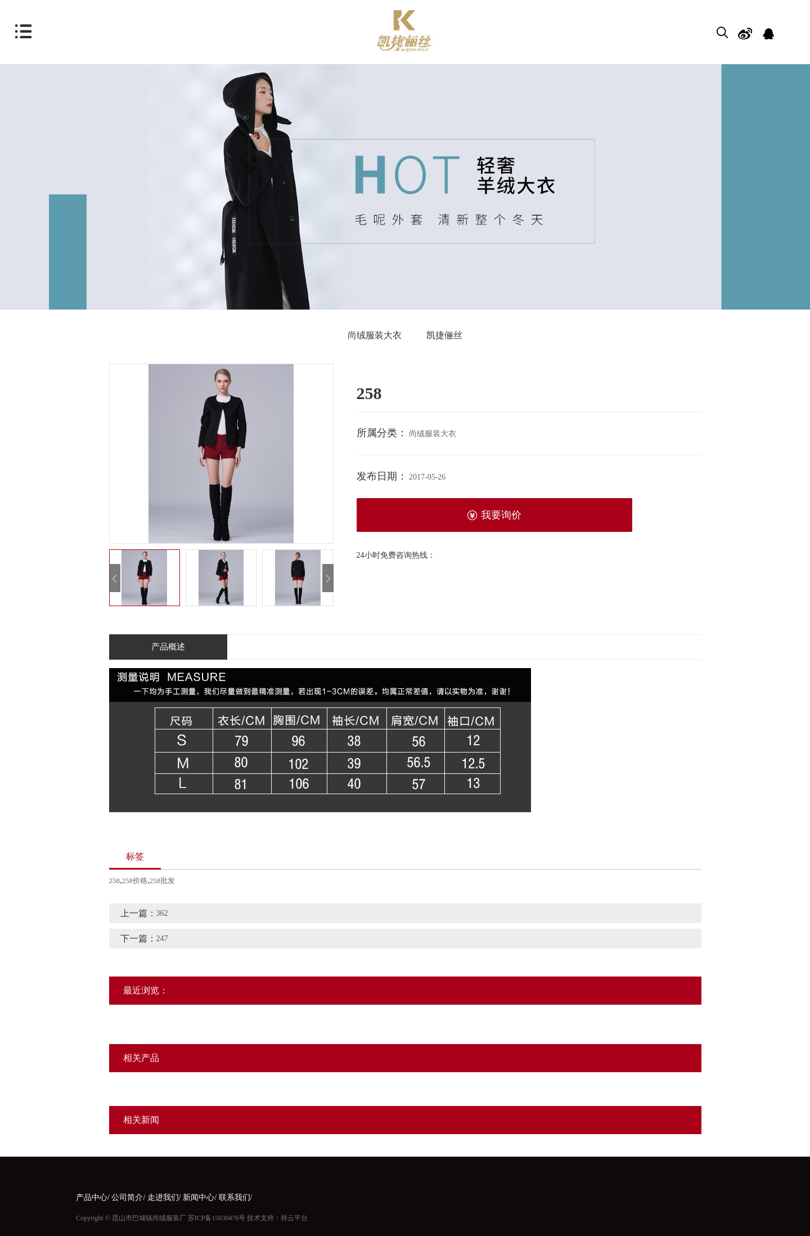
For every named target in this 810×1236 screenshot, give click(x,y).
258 (114, 880)
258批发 (163, 880)
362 (162, 913)
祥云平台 (294, 1218)
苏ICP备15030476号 (217, 1218)
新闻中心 (198, 1197)
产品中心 (91, 1197)
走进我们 (163, 1197)
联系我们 (234, 1197)
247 (162, 938)
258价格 (135, 880)
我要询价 (494, 515)
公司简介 (127, 1197)
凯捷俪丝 (444, 335)
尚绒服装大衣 (375, 335)
